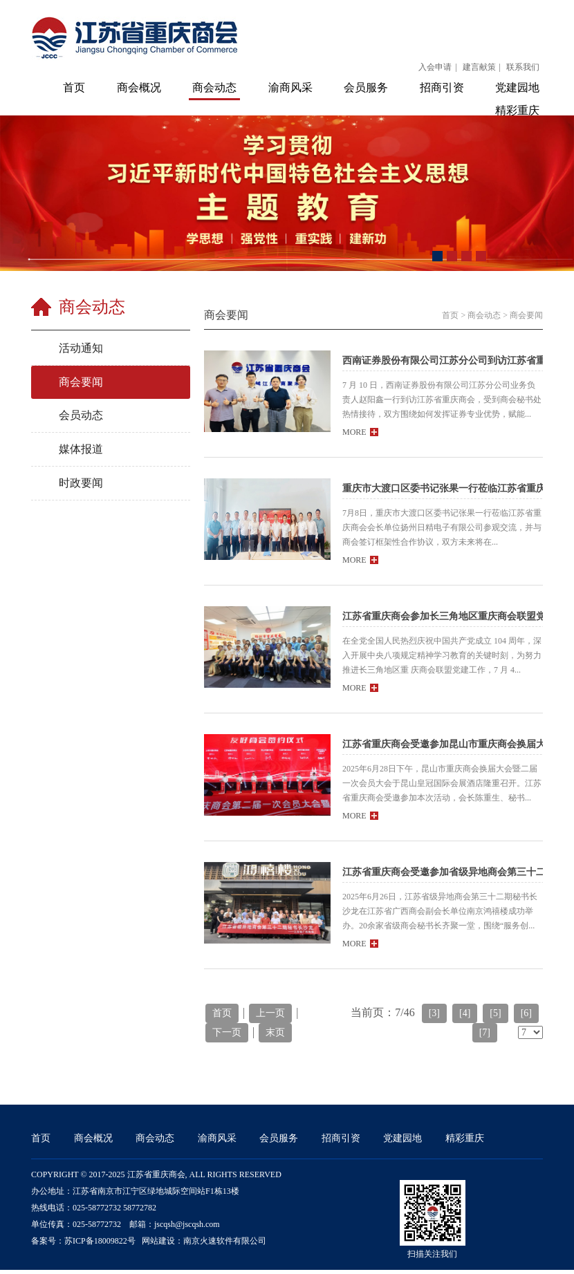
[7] (484, 1032)
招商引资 (442, 87)
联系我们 (522, 67)
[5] (495, 1013)
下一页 (226, 1032)
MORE (360, 432)
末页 (275, 1032)
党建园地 (517, 87)
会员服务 (366, 87)
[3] (434, 1013)
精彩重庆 (517, 110)
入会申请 (435, 67)
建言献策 (479, 67)
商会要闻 (526, 315)
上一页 (270, 1013)
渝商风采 (290, 87)
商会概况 (139, 87)
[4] (464, 1013)
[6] (526, 1013)
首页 (74, 87)
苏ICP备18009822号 (100, 1241)
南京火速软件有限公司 (224, 1241)
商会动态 (214, 87)
